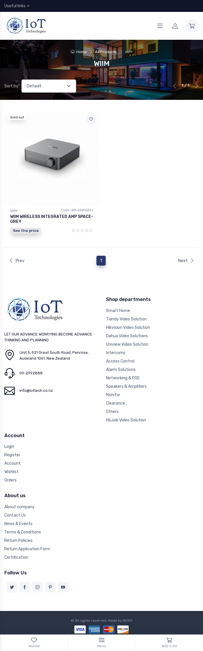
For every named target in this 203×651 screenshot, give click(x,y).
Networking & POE (123, 378)
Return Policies (18, 540)
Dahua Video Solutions (127, 335)
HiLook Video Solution (126, 420)
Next (186, 260)
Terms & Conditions (22, 532)
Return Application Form (27, 549)
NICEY (127, 620)
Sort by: (11, 86)
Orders (10, 480)
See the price (26, 230)
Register (12, 454)
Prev (16, 260)
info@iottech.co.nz (36, 390)
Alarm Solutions (121, 369)
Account (12, 463)
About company (19, 506)
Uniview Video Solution (127, 344)
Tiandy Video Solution (126, 319)
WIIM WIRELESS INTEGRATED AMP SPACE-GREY (51, 219)
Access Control (120, 361)
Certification (16, 557)
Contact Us (15, 515)
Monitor (113, 394)
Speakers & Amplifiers (126, 386)
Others (112, 411)
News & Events (18, 523)
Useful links (15, 5)
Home (79, 52)
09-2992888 (31, 373)
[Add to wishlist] (91, 119)
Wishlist (11, 471)
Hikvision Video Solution (128, 327)
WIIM (13, 211)
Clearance (115, 403)
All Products (106, 52)
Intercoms (115, 352)
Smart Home (118, 310)
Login (9, 446)
